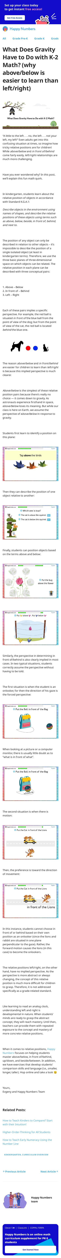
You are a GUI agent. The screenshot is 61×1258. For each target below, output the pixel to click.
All (4, 38)
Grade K (39, 38)
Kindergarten (12, 1154)
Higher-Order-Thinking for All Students (26, 1132)
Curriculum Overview (35, 1154)
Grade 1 (56, 38)
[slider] (30, 12)
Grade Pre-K (20, 38)
